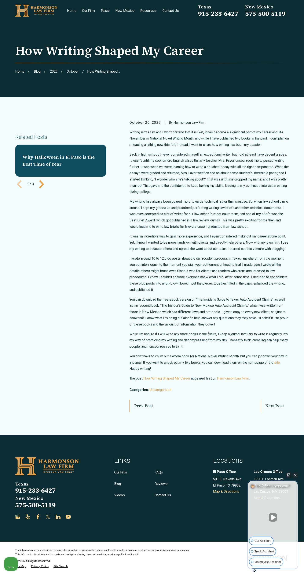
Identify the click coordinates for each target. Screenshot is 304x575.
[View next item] (41, 245)
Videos (119, 495)
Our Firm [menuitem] (88, 11)
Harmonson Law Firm (233, 378)
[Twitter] (47, 516)
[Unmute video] (273, 517)
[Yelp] (27, 516)
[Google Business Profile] (17, 516)
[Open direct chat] (289, 475)
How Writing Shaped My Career (166, 378)
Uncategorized (160, 390)
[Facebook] (38, 516)
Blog (117, 484)
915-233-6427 (218, 13)
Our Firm (120, 472)
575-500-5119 (265, 13)
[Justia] (78, 516)
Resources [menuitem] (148, 11)
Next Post (274, 405)
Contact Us (163, 495)
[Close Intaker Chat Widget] (295, 475)
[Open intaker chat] (254, 570)
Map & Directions (226, 492)
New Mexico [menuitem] (125, 11)
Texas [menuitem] (105, 11)
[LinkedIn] (58, 516)
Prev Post (143, 405)
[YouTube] (68, 516)
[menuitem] (20, 566)
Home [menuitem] (71, 11)
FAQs (159, 472)
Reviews (161, 484)
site (277, 363)
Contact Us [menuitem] (170, 11)
